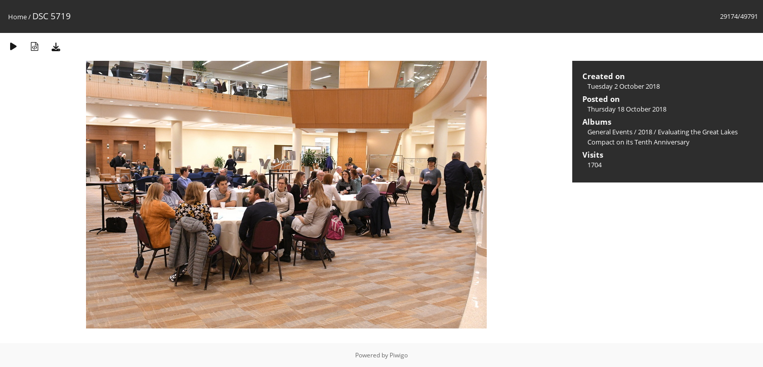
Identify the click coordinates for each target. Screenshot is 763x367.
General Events (609, 131)
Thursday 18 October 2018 (626, 109)
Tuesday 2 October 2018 (623, 86)
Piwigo (399, 355)
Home (17, 16)
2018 (645, 131)
